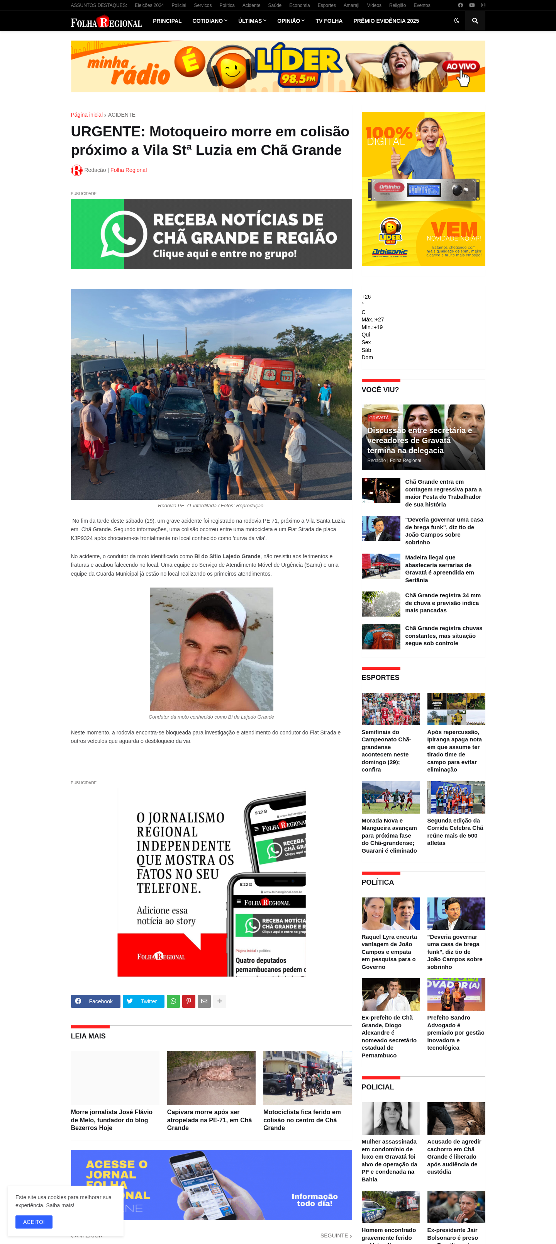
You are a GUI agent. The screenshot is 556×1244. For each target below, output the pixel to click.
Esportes (327, 5)
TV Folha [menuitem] (328, 21)
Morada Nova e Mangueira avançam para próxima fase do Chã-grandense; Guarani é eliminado (389, 835)
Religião (397, 5)
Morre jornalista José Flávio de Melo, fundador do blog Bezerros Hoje (112, 1120)
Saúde (275, 5)
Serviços (203, 5)
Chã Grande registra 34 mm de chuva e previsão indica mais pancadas (443, 603)
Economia (299, 5)
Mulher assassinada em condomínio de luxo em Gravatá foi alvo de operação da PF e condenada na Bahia (389, 1160)
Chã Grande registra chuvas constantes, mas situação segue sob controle (444, 635)
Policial (178, 5)
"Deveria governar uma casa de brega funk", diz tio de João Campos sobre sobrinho (444, 531)
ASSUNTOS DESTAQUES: (99, 5)
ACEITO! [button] (34, 1222)
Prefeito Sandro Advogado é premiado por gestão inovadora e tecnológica (456, 1032)
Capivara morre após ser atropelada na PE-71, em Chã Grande (209, 1120)
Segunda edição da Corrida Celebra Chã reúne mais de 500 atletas (455, 831)
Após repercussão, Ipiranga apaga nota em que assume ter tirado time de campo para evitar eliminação (454, 751)
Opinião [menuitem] (288, 21)
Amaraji (351, 5)
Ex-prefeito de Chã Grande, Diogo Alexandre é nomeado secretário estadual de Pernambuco (389, 1036)
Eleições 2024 (149, 5)
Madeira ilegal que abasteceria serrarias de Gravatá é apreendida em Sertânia (439, 568)
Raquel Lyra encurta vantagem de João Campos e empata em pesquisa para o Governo (389, 951)
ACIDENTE (122, 114)
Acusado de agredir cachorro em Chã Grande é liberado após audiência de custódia (454, 1156)
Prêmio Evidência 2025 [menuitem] (386, 21)
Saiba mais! (60, 1205)
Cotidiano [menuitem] (208, 21)
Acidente (251, 5)
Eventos (422, 5)
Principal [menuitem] (167, 21)
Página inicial (87, 114)
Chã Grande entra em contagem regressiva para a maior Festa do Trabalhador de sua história (443, 493)
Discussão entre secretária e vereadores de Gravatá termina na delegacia (420, 440)
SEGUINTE (334, 1235)
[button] (456, 21)
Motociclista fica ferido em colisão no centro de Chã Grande (302, 1120)
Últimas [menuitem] (250, 21)
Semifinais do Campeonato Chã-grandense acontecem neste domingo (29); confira (386, 751)
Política (227, 5)
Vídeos (374, 5)
